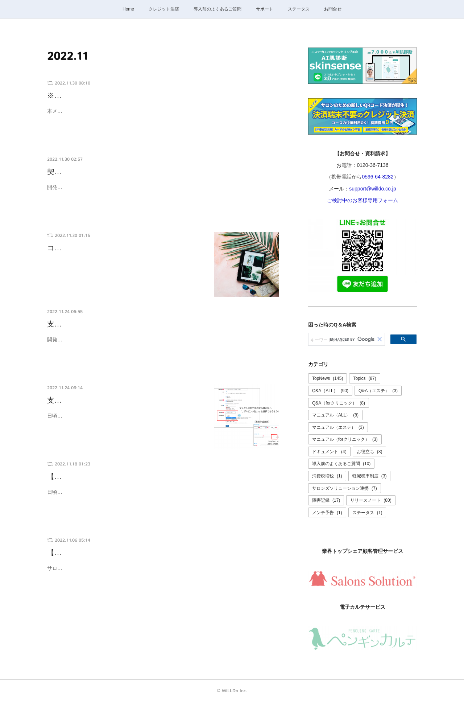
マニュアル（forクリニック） (345, 439)
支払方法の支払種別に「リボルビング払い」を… (127, 400)
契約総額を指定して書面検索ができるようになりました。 (141, 172)
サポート (264, 9)
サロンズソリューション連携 (344, 488)
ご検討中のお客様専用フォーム (362, 200)
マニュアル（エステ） (338, 427)
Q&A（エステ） (378, 390)
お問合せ (332, 9)
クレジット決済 (164, 9)
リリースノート (370, 500)
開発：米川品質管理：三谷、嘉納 (85, 187)
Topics (364, 378)
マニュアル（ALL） (335, 415)
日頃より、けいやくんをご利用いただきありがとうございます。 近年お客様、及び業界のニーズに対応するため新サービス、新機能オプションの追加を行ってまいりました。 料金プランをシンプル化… (162, 496)
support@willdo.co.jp (372, 189)
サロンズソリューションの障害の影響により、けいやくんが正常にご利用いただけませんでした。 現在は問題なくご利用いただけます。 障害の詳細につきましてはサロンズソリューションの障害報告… (162, 572)
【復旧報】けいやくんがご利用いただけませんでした (134, 553)
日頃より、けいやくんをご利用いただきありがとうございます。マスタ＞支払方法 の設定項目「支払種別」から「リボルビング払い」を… (126, 420)
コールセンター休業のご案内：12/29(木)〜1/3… (126, 248)
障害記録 (326, 500)
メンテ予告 (327, 512)
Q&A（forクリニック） (338, 403)
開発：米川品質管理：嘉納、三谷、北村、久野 (100, 339)
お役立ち (369, 451)
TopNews (327, 378)
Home (128, 9)
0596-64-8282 (377, 177)
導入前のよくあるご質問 (217, 9)
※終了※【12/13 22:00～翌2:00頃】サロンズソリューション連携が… (162, 95)
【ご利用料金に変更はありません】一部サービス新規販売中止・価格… (163, 476)
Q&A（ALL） (330, 390)
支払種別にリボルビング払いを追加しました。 (123, 324)
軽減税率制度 (369, 476)
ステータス (299, 9)
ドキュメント (329, 451)
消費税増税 (327, 476)
